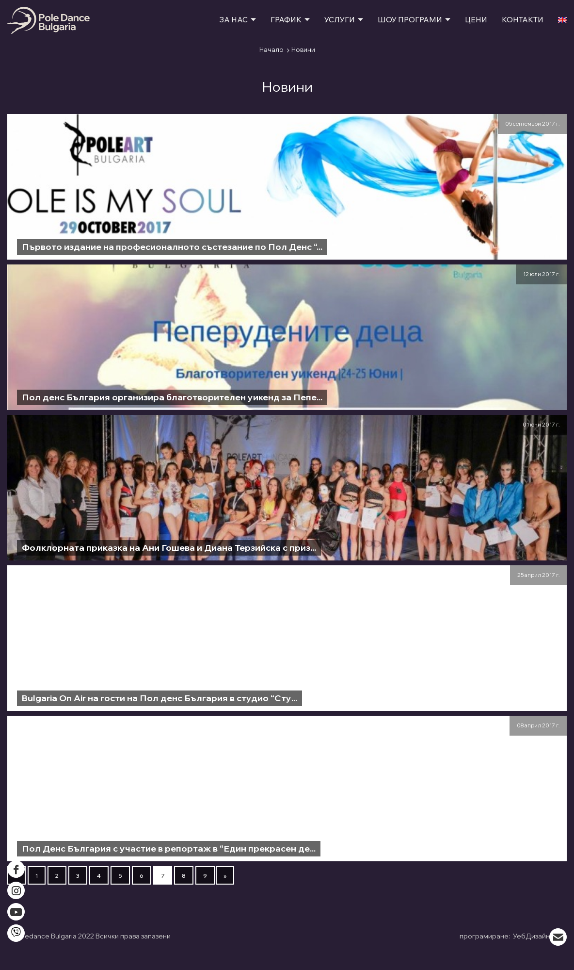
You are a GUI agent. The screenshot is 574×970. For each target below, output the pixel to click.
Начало (271, 49)
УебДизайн (539, 934)
